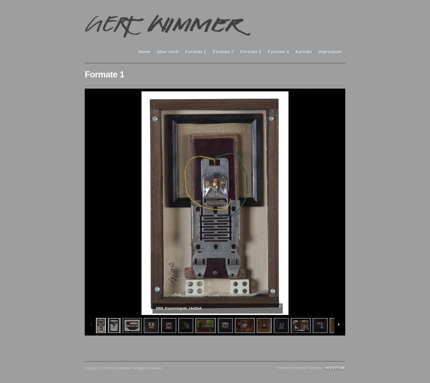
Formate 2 (223, 52)
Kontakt (304, 52)
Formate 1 (195, 52)
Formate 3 (251, 52)
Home (144, 52)
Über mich (168, 52)
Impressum (330, 52)
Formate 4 (278, 52)
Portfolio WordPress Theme (297, 368)
